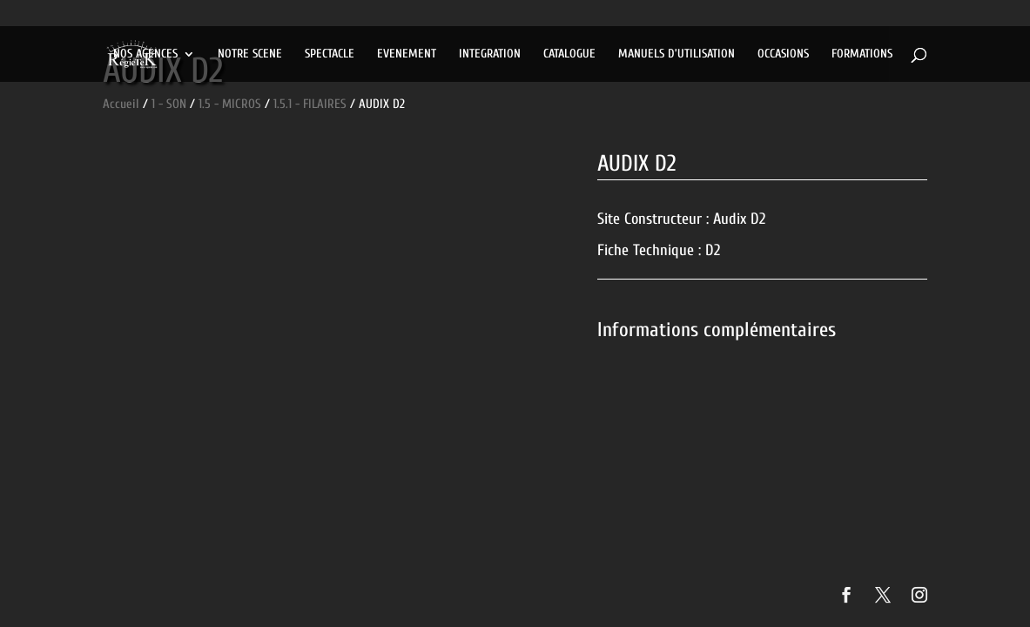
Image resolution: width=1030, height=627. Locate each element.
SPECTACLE (329, 54)
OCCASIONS (783, 54)
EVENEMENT (406, 54)
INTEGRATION (490, 54)
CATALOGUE (569, 54)
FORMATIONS (861, 54)
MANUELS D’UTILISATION (676, 54)
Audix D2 (739, 219)
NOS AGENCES (145, 54)
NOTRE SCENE (250, 54)
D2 (712, 250)
